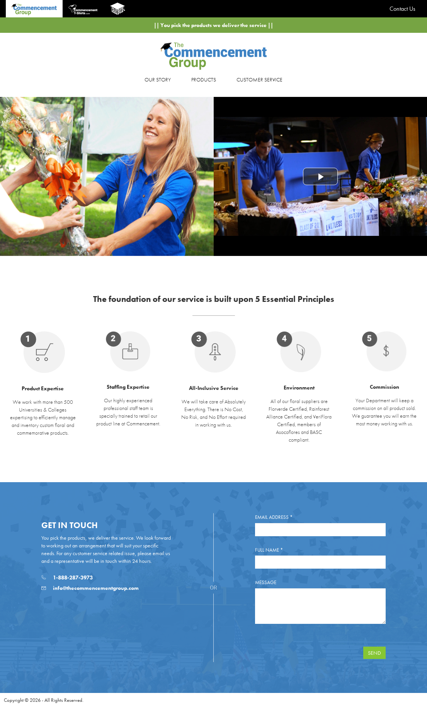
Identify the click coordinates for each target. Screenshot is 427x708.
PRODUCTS (203, 79)
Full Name (269, 550)
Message (265, 582)
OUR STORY (158, 79)
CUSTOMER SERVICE (259, 79)
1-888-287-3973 (67, 577)
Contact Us (402, 9)
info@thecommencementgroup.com (90, 587)
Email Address (274, 517)
